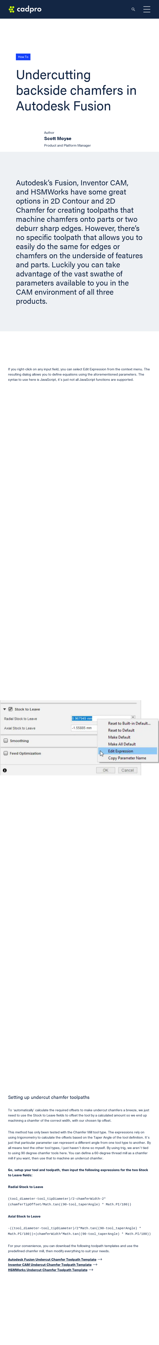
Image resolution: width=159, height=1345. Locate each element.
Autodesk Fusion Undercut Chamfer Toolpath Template (52, 1259)
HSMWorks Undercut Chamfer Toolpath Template (47, 1269)
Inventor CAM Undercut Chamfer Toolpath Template (50, 1264)
